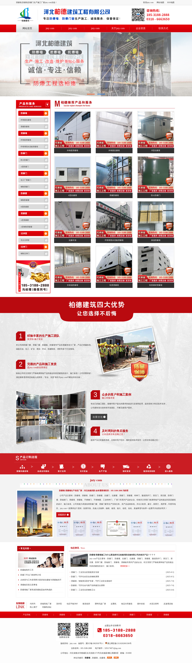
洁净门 (24, 247)
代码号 (32, 604)
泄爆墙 (24, 133)
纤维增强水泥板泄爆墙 (29, 147)
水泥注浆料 (154, 604)
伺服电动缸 (46, 607)
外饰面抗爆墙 (26, 120)
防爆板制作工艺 (26, 570)
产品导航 (26, 615)
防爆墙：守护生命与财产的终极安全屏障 (88, 585)
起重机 (113, 604)
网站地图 (160, 2)
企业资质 (140, 28)
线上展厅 (33, 607)
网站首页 (27, 28)
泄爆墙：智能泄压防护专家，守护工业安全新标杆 (91, 581)
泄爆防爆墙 (25, 127)
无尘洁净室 (25, 240)
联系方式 (163, 28)
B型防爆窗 (25, 207)
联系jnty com (148, 2)
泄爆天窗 (97, 615)
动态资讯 (75, 548)
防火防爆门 (25, 160)
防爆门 (24, 153)
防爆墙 (24, 113)
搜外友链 (141, 604)
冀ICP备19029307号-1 (94, 643)
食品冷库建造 (126, 604)
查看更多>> (125, 566)
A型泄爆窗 (25, 220)
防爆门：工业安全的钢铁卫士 (83, 590)
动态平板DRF (72, 604)
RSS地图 (170, 2)
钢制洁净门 (25, 253)
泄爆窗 (24, 213)
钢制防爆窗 (25, 200)
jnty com (50, 28)
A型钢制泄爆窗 (26, 227)
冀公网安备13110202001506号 (119, 643)
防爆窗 (24, 193)
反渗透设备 (168, 604)
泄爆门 (24, 173)
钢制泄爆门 (25, 187)
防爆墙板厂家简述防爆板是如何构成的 (36, 590)
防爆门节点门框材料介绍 (30, 575)
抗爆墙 (79, 615)
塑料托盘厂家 (100, 604)
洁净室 (24, 233)
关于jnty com (118, 28)
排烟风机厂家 (45, 604)
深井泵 (59, 604)
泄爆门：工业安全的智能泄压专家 (85, 572)
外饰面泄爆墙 (26, 140)
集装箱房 (86, 604)
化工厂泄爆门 (26, 180)
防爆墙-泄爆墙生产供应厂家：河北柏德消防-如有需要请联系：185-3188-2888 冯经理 (93, 491)
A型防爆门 (25, 167)
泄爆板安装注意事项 (28, 585)
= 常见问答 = (25, 548)
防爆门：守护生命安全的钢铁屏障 (85, 577)
